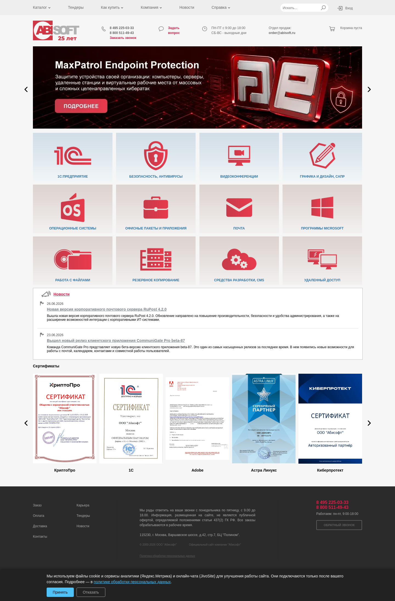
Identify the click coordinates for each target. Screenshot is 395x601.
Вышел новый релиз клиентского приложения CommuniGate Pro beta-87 (116, 340)
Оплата (38, 516)
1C (131, 470)
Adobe (197, 470)
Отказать (91, 592)
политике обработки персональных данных (132, 582)
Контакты (40, 536)
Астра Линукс (264, 470)
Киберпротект (330, 470)
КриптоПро (64, 470)
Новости (186, 7)
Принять (60, 592)
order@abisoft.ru (282, 33)
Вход (349, 8)
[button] (26, 89)
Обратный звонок (339, 525)
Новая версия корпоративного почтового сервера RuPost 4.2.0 (107, 309)
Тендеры (76, 7)
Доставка (40, 526)
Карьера (83, 505)
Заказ (37, 505)
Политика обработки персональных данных (167, 555)
